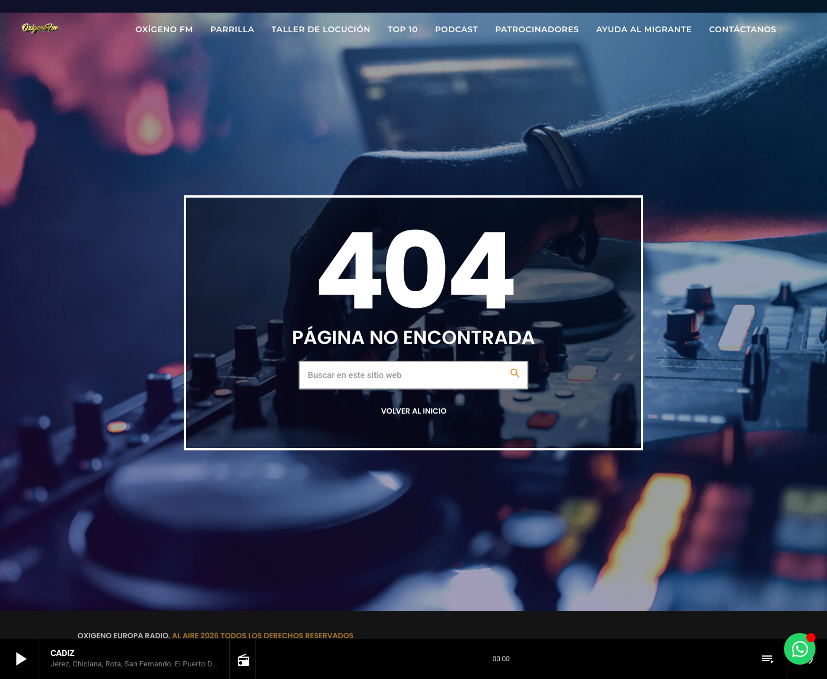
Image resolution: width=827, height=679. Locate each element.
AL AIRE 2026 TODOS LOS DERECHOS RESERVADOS (263, 635)
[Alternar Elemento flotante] (800, 649)
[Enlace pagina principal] (40, 29)
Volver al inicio (413, 411)
